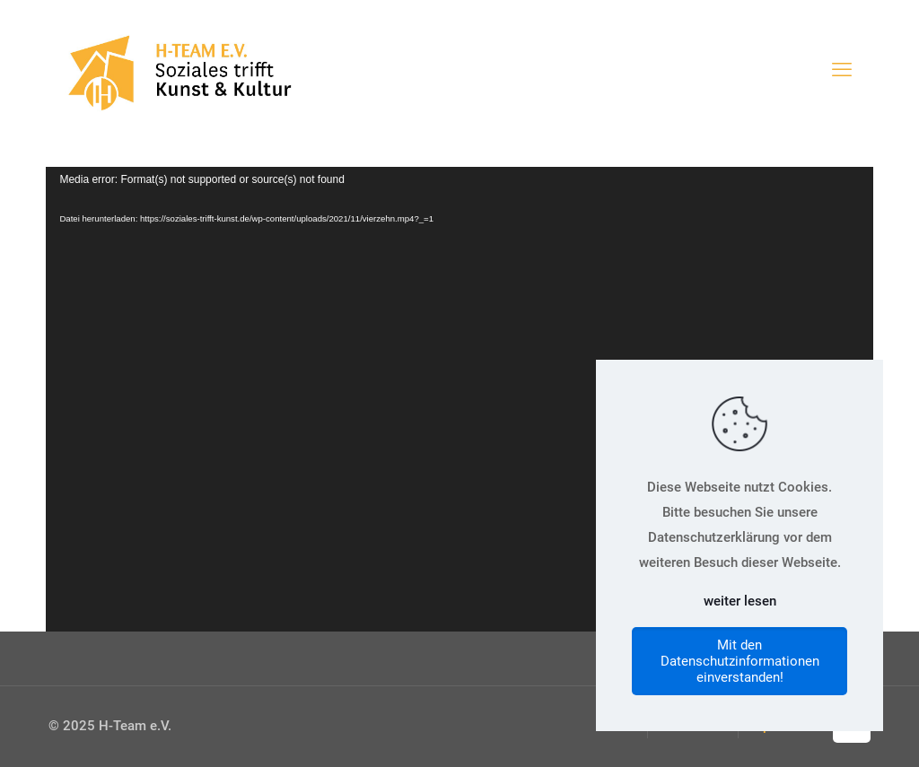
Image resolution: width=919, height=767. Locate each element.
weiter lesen (740, 601)
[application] (459, 399)
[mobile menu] (842, 70)
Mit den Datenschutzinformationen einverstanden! (740, 661)
